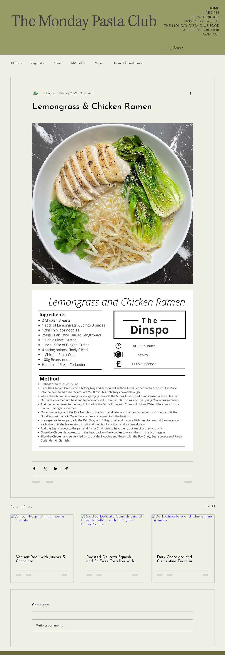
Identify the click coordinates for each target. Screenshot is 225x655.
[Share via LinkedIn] (55, 469)
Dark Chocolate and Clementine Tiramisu (174, 559)
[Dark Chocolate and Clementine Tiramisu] (183, 532)
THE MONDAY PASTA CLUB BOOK (206, 26)
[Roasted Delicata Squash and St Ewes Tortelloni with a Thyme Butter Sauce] (112, 532)
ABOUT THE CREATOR (206, 30)
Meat (57, 63)
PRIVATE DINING (206, 17)
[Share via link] (66, 469)
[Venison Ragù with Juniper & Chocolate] (42, 532)
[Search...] (197, 48)
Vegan (99, 63)
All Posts (16, 63)
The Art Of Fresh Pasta (127, 63)
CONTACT (211, 34)
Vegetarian (38, 63)
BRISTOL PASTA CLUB (206, 21)
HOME (213, 8)
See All (210, 506)
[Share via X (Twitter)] (45, 469)
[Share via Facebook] (34, 469)
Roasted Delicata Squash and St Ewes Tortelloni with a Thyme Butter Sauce (111, 559)
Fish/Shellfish (78, 63)
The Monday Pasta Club (83, 21)
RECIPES (212, 13)
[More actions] (190, 93)
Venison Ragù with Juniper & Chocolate (40, 559)
